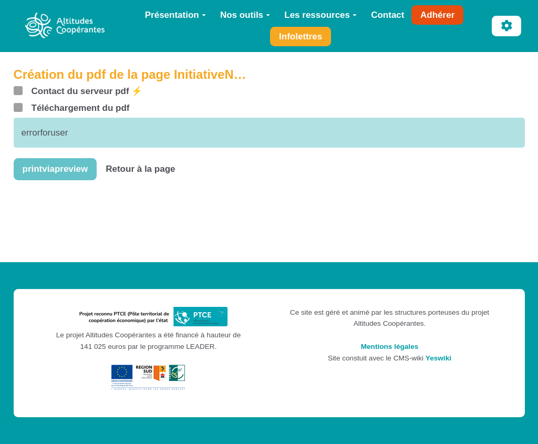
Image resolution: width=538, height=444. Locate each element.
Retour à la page (140, 169)
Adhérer (437, 15)
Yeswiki (438, 358)
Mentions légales (390, 346)
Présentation (175, 15)
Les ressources (320, 15)
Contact (387, 15)
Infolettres (300, 37)
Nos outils (245, 15)
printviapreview (55, 169)
